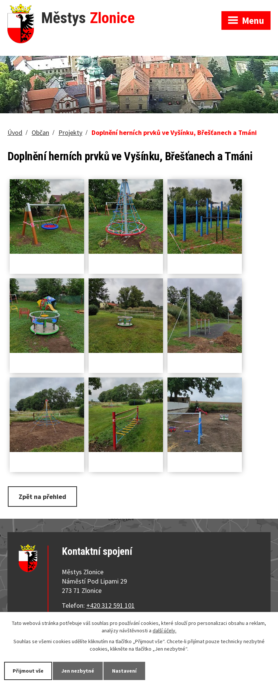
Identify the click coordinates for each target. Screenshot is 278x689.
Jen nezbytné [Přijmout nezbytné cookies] (77, 670)
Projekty (70, 132)
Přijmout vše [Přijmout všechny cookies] (28, 670)
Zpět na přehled (42, 496)
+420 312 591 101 (110, 605)
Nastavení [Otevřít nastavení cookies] (124, 670)
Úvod (14, 132)
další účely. (164, 630)
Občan (40, 132)
